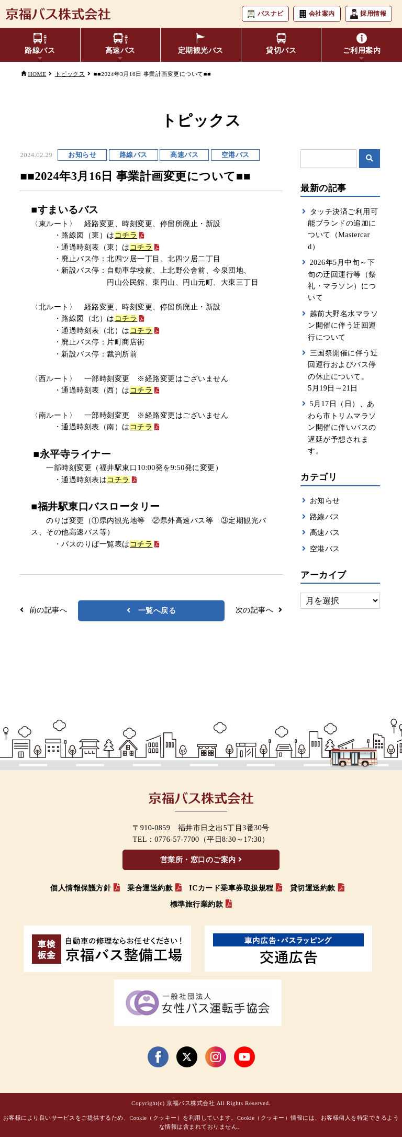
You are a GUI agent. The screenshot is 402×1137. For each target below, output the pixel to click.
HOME (37, 74)
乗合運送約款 (150, 888)
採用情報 (368, 14)
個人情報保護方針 (80, 888)
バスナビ (265, 14)
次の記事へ (255, 610)
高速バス (325, 533)
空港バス (325, 549)
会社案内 (317, 14)
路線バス (325, 517)
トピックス (70, 74)
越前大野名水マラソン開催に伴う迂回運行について (343, 325)
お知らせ (325, 501)
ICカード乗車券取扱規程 (231, 888)
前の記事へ (48, 610)
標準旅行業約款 (197, 904)
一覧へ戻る (157, 611)
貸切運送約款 (313, 888)
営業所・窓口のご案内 (198, 860)
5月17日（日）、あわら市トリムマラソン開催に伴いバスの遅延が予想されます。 (342, 427)
